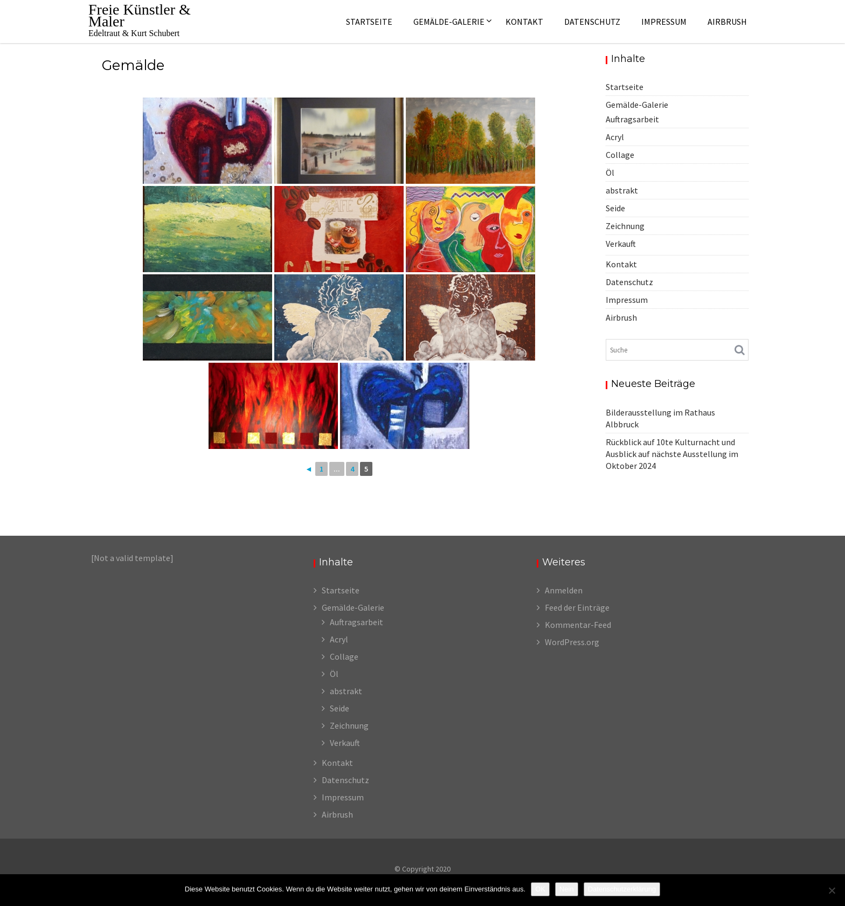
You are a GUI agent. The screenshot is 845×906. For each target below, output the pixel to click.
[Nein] (831, 890)
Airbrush (727, 21)
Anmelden (564, 590)
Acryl (615, 137)
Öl (610, 172)
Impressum (664, 21)
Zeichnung (625, 225)
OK (540, 889)
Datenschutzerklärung (622, 889)
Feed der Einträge (577, 607)
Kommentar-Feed (578, 624)
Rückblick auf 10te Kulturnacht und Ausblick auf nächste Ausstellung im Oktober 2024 (672, 454)
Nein (566, 889)
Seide (615, 208)
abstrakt (622, 190)
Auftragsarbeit (632, 119)
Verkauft (621, 243)
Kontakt (524, 21)
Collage (620, 154)
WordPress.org (572, 642)
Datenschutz (592, 21)
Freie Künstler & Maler (139, 15)
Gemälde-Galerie (448, 21)
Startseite (369, 21)
